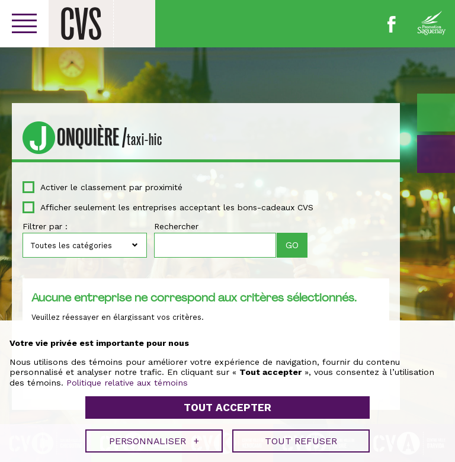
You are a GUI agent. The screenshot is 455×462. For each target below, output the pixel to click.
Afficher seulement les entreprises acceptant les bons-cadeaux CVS (176, 207)
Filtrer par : (45, 226)
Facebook (392, 24)
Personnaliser (154, 438)
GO (436, 154)
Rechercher (176, 226)
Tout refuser (301, 438)
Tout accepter (227, 405)
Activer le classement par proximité (111, 187)
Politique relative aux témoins (127, 379)
